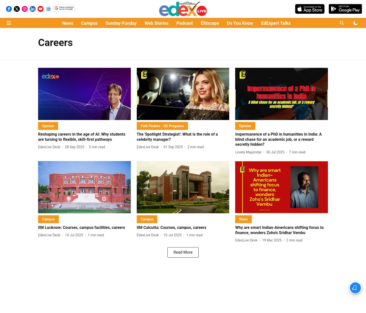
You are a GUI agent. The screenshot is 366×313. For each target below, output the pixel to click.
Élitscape (210, 23)
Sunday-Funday (121, 23)
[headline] (84, 137)
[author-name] (50, 147)
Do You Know (240, 23)
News (67, 23)
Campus (89, 23)
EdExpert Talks (276, 23)
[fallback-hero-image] (84, 94)
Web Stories (156, 23)
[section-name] (48, 125)
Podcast (185, 23)
